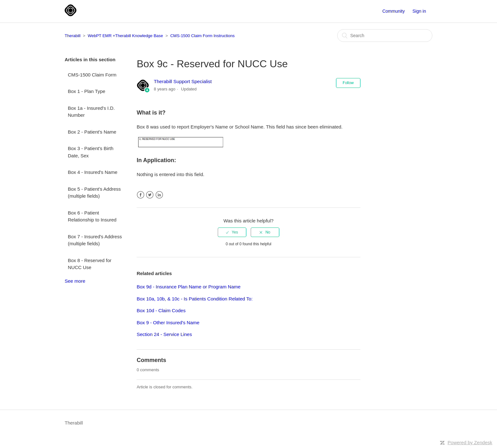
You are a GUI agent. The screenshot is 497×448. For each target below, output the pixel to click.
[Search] (384, 35)
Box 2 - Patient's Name (92, 132)
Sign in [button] (419, 11)
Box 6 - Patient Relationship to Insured (92, 216)
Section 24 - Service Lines (164, 334)
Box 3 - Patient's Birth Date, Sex (90, 152)
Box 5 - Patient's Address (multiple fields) (94, 192)
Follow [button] (348, 83)
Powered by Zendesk (470, 442)
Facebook (141, 195)
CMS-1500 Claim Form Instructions (202, 35)
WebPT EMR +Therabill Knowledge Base (125, 35)
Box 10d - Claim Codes (161, 310)
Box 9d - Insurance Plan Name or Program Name (189, 286)
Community (393, 11)
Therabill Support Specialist (183, 81)
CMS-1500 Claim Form (92, 74)
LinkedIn (159, 195)
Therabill (73, 35)
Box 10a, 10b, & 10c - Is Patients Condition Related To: (195, 298)
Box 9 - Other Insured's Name (168, 322)
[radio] (232, 232)
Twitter (150, 195)
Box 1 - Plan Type (86, 91)
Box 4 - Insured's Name (92, 172)
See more (75, 281)
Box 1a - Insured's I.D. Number (91, 111)
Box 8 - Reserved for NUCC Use (90, 264)
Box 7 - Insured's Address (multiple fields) (95, 240)
